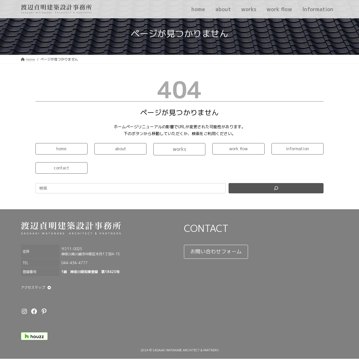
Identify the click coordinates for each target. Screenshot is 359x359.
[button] (61, 149)
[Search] (276, 188)
